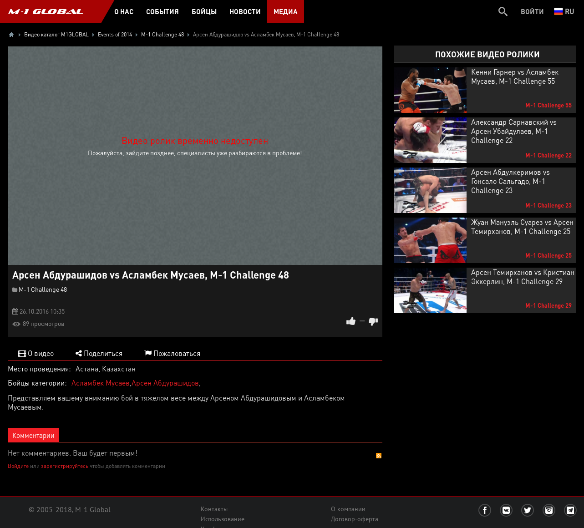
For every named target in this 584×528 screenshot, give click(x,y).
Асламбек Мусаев (100, 382)
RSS (378, 455)
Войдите (18, 465)
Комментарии (33, 435)
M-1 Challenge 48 (43, 289)
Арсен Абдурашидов (165, 382)
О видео (36, 353)
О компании (348, 509)
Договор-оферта (354, 519)
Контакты (214, 509)
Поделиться (99, 353)
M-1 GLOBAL (45, 11)
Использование (222, 519)
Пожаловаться (172, 353)
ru (564, 11)
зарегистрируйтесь (64, 465)
